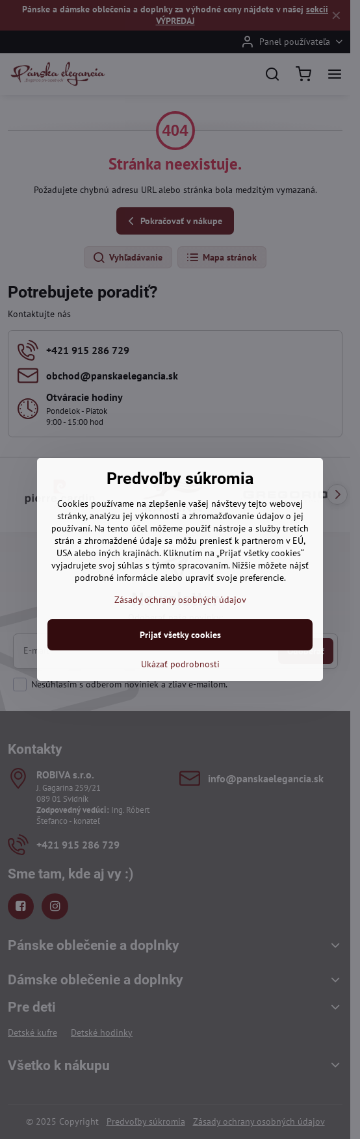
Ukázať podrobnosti (180, 664)
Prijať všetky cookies (180, 635)
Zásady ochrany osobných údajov (180, 600)
